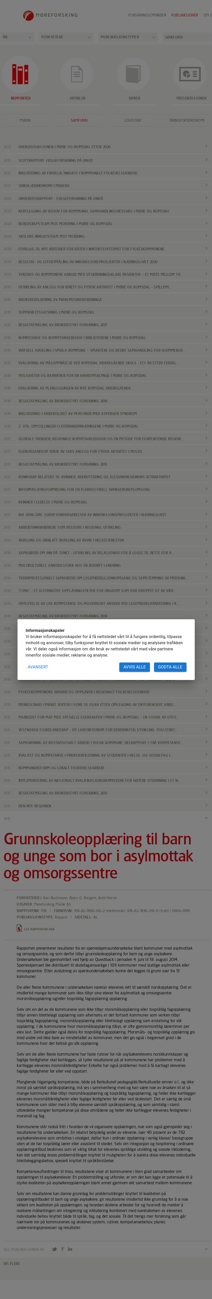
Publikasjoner (184, 15)
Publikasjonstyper (120, 37)
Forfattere (52, 37)
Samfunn (79, 120)
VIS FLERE (12, 1263)
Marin (25, 120)
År (5, 37)
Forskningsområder (147, 15)
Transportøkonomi (187, 120)
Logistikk (132, 120)
